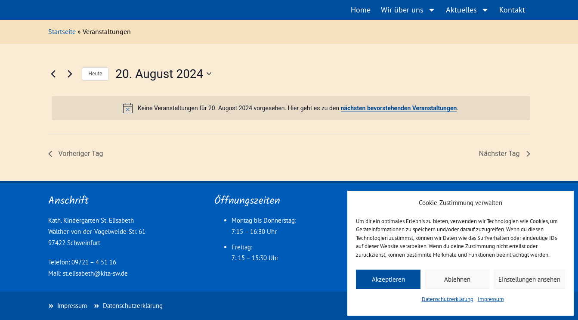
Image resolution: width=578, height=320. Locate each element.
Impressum (491, 299)
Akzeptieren (388, 279)
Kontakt (512, 10)
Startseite (62, 31)
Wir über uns (408, 10)
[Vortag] (53, 73)
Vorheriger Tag (75, 153)
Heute (95, 74)
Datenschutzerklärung (447, 299)
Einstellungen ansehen (529, 279)
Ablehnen (457, 279)
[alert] (291, 108)
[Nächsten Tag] (70, 73)
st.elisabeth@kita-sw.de (95, 273)
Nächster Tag (504, 153)
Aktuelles (467, 10)
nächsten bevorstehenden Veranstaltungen (399, 108)
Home (361, 10)
